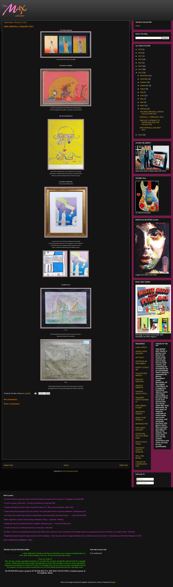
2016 (140, 59)
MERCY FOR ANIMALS (140, 419)
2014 (140, 63)
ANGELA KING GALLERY (141, 352)
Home (66, 465)
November (144, 79)
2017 (140, 56)
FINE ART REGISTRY (139, 380)
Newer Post (8, 465)
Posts (140, 479)
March (142, 105)
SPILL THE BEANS (139, 457)
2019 (140, 49)
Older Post (123, 465)
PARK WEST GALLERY (140, 429)
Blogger (113, 582)
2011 (140, 73)
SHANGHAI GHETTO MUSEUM (139, 450)
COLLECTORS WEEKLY (141, 374)
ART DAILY (139, 357)
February (143, 109)
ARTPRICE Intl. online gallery (141, 362)
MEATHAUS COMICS (140, 413)
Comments (142, 483)
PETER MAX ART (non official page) (141, 436)
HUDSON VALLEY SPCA (141, 393)
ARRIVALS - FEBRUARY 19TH (151, 117)
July (142, 92)
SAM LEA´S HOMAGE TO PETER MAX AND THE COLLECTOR (150, 122)
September (144, 85)
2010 (140, 135)
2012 (140, 69)
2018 (140, 53)
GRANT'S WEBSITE (139, 387)
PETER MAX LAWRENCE (17, 540)
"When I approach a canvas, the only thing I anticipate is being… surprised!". (30, 519)
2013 (140, 66)
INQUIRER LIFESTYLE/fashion (142, 400)
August (143, 89)
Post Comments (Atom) (70, 471)
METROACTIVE (141, 424)
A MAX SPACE (141, 347)
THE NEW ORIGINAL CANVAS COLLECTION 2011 (151, 113)
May (142, 99)
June (142, 95)
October (143, 82)
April (142, 102)
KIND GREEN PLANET (140, 407)
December (144, 76)
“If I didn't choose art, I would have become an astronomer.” (24, 528)
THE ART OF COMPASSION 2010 (141, 464)
